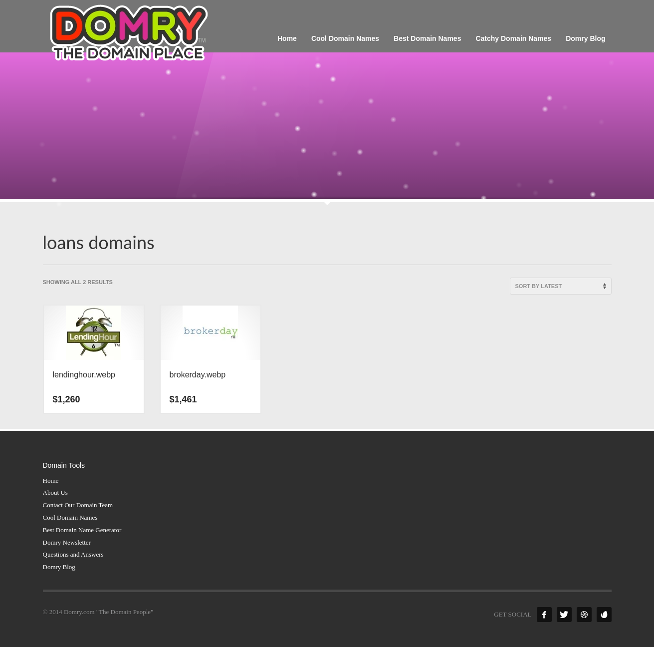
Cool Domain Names (70, 517)
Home (51, 480)
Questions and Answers (73, 554)
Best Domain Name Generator (82, 530)
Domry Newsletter (67, 542)
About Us (55, 492)
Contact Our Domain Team (78, 505)
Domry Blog (59, 567)
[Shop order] (561, 286)
